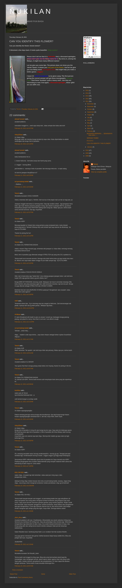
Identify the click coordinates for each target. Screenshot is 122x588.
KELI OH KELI (19, 472)
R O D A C (90, 141)
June (89, 120)
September (90, 112)
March (89, 128)
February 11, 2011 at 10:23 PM (24, 308)
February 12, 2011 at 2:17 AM (24, 339)
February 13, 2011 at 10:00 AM (24, 486)
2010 (87, 150)
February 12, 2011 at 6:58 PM (24, 440)
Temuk (17, 193)
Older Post (72, 574)
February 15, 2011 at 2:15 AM (24, 544)
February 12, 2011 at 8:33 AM (24, 401)
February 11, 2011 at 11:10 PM (24, 322)
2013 (87, 96)
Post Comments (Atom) (25, 577)
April (88, 126)
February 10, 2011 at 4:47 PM (24, 128)
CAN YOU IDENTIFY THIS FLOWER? (99, 143)
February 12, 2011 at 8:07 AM (24, 368)
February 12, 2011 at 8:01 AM (24, 353)
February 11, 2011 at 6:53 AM (24, 187)
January (90, 147)
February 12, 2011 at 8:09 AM (24, 384)
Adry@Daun (19, 134)
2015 (87, 90)
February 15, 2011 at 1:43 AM (24, 511)
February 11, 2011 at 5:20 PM (24, 263)
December (90, 104)
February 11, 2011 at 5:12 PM (24, 236)
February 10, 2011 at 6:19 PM (24, 144)
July (88, 117)
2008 (87, 156)
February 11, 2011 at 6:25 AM (24, 175)
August (89, 115)
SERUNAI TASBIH (92, 138)
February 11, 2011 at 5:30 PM (24, 294)
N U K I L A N (30, 11)
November (90, 106)
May (88, 123)
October (90, 109)
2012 (87, 99)
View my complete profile (99, 172)
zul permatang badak (22, 181)
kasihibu (17, 390)
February (90, 131)
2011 (87, 101)
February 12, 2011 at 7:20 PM (24, 466)
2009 (87, 153)
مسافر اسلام (18, 517)
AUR (16, 301)
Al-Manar (18, 314)
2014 (87, 93)
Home (43, 574)
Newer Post (13, 574)
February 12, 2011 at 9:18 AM (24, 419)
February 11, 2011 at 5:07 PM (24, 212)
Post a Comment (17, 570)
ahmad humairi (20, 119)
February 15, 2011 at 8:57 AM (24, 566)
